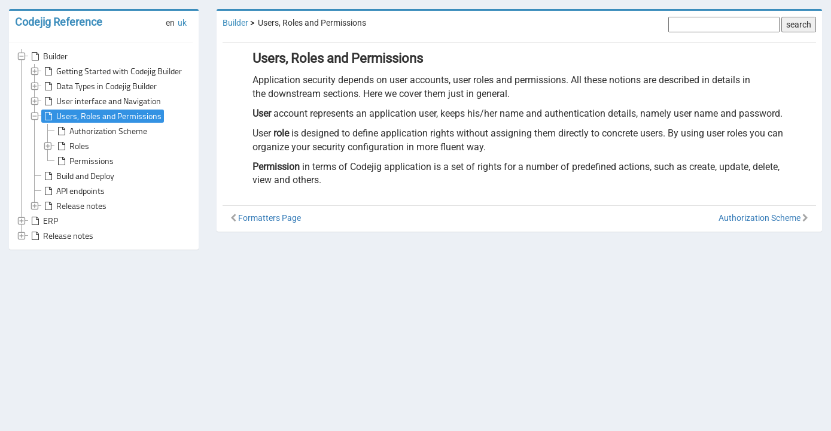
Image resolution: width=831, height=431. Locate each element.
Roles (72, 146)
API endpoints (73, 191)
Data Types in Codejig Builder (99, 86)
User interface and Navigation (101, 101)
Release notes (74, 206)
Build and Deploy (78, 176)
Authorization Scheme (101, 131)
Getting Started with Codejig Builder (112, 71)
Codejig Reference (58, 22)
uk (182, 23)
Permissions (84, 161)
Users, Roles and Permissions (102, 116)
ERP (43, 220)
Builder (48, 56)
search (798, 24)
